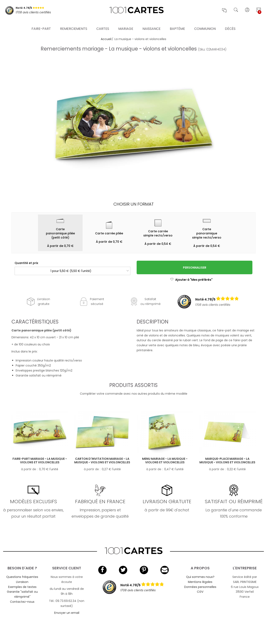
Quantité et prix (26, 263)
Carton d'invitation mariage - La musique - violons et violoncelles (102, 460)
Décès (230, 23)
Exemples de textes (22, 587)
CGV (200, 592)
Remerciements (73, 23)
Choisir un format (133, 204)
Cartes (102, 23)
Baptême (177, 23)
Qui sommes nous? (200, 577)
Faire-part (41, 23)
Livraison (22, 582)
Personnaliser (194, 267)
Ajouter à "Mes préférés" (191, 280)
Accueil (106, 39)
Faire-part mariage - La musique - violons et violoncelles (40, 460)
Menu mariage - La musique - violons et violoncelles (165, 460)
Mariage (125, 23)
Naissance (151, 23)
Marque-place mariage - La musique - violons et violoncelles (227, 460)
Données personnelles (200, 587)
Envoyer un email (66, 613)
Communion (205, 23)
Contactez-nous (22, 602)
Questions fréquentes (22, 577)
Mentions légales (200, 582)
